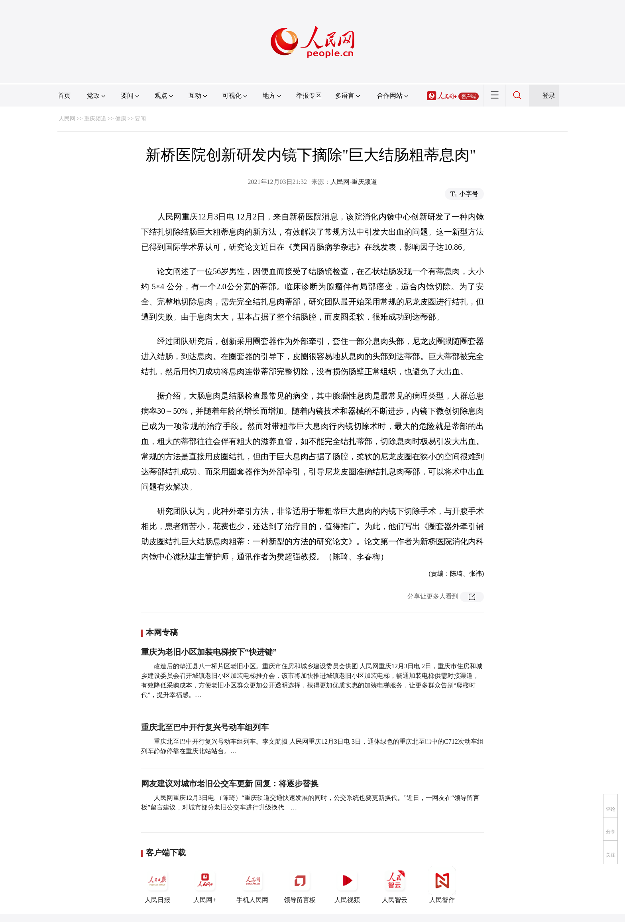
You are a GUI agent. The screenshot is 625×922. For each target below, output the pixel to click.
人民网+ (205, 885)
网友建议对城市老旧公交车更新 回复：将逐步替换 (229, 783)
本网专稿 (162, 632)
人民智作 (442, 885)
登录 (548, 95)
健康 (120, 119)
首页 (64, 95)
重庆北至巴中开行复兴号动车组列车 (205, 727)
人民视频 (347, 885)
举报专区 (309, 95)
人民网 (67, 119)
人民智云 (395, 885)
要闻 (140, 119)
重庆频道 (95, 119)
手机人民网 (252, 885)
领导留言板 (300, 885)
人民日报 (157, 885)
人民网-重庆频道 (353, 181)
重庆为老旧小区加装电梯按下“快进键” (209, 652)
